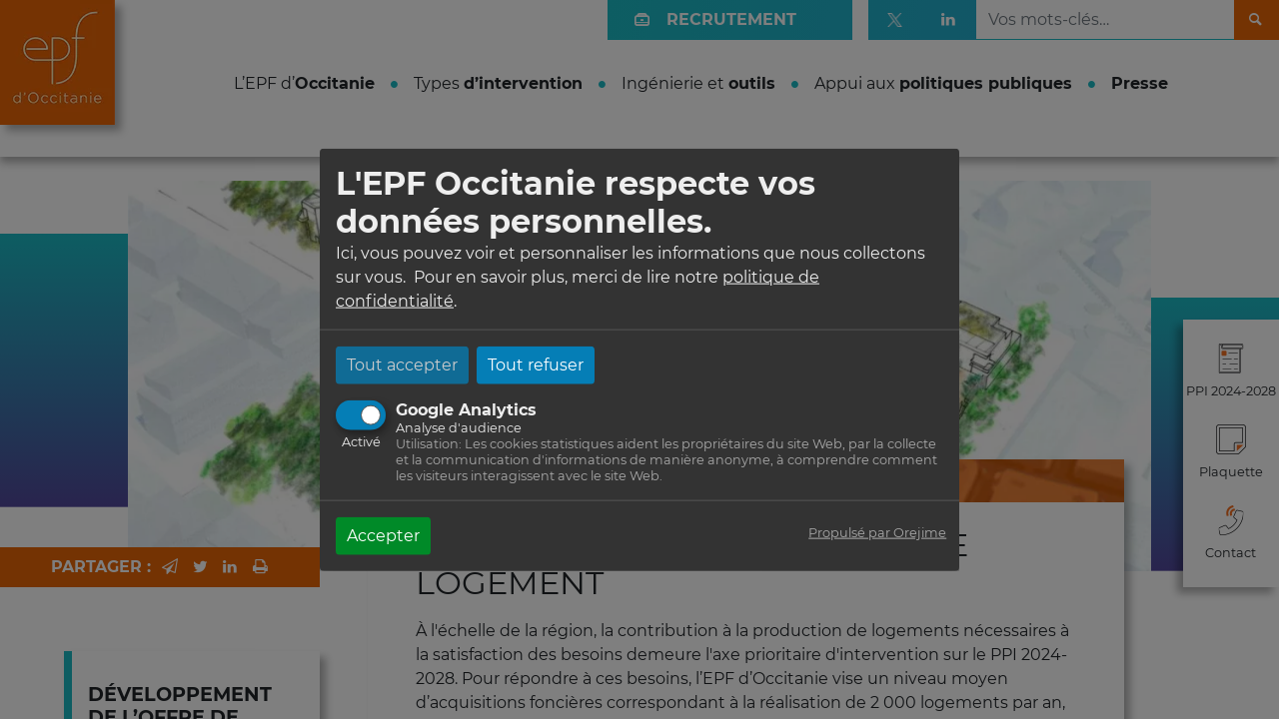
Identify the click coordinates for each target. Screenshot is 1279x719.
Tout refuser (536, 364)
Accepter (383, 534)
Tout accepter (402, 364)
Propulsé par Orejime (877, 531)
